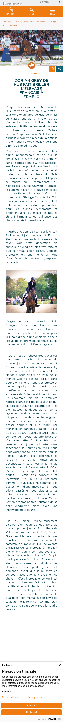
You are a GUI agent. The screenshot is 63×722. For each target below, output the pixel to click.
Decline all (31, 712)
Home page (10, 11)
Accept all (31, 705)
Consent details (10, 697)
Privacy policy (35, 697)
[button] (31, 11)
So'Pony (44, 2)
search (31, 11)
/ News (16, 22)
